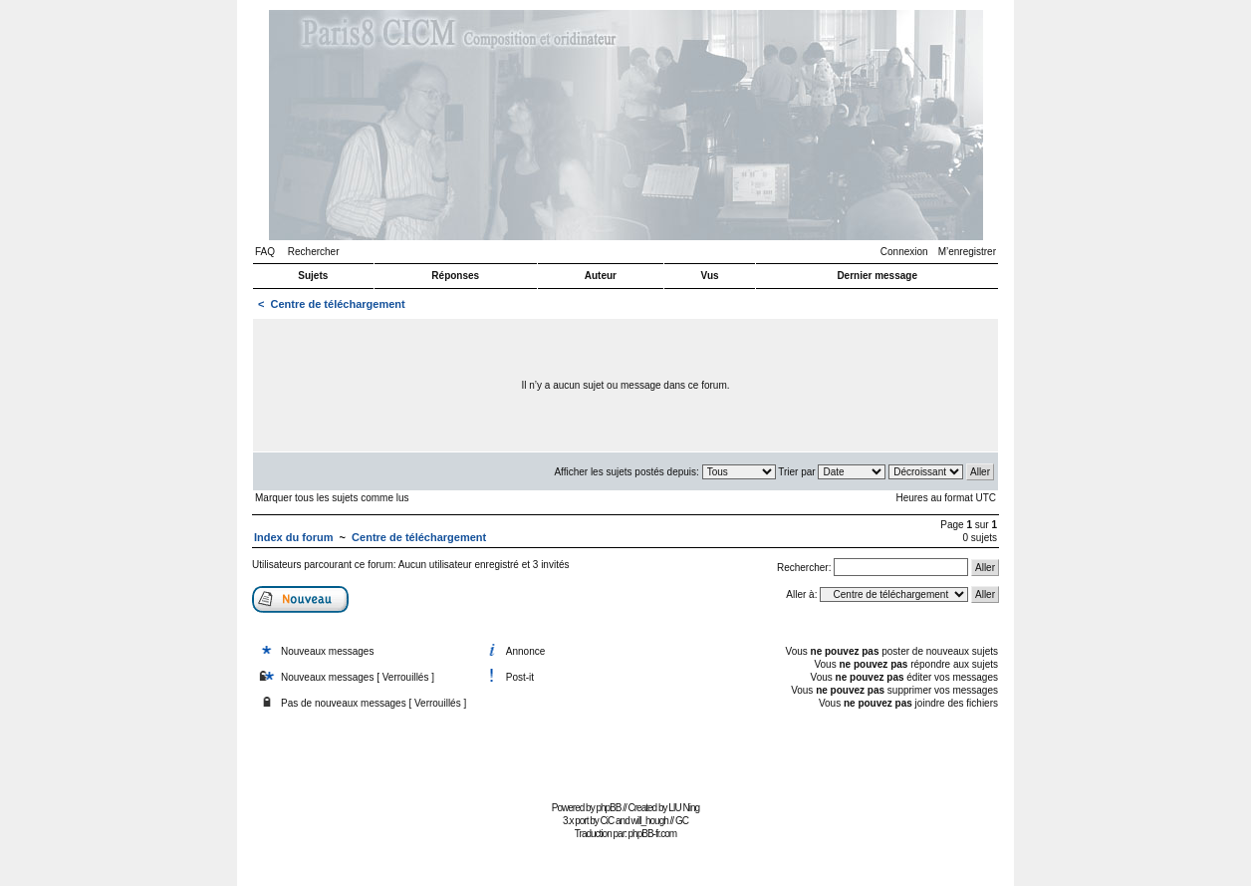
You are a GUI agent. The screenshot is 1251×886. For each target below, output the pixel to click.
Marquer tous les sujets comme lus (332, 497)
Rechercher (314, 251)
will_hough (649, 820)
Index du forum (293, 537)
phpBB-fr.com (652, 833)
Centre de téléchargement (338, 304)
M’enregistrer (967, 251)
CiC (608, 820)
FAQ (265, 251)
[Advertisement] (625, 751)
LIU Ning (683, 807)
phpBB (608, 807)
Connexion (904, 251)
